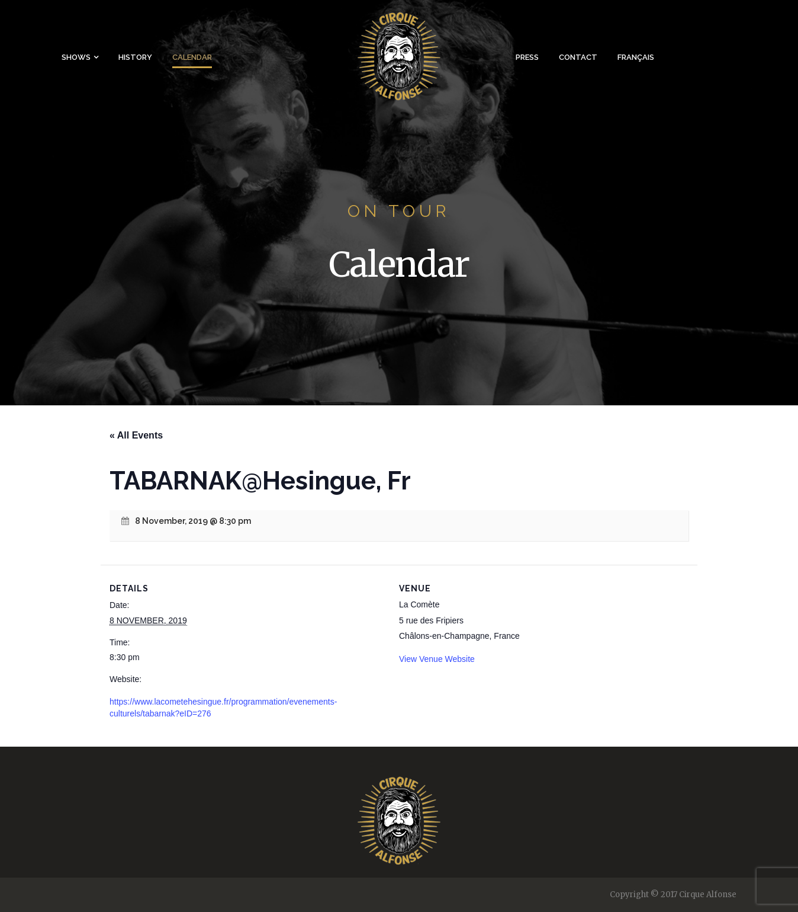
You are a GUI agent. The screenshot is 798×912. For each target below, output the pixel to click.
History (135, 57)
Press (527, 57)
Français (635, 57)
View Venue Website (437, 659)
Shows (76, 57)
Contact (578, 57)
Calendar (192, 57)
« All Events (136, 435)
